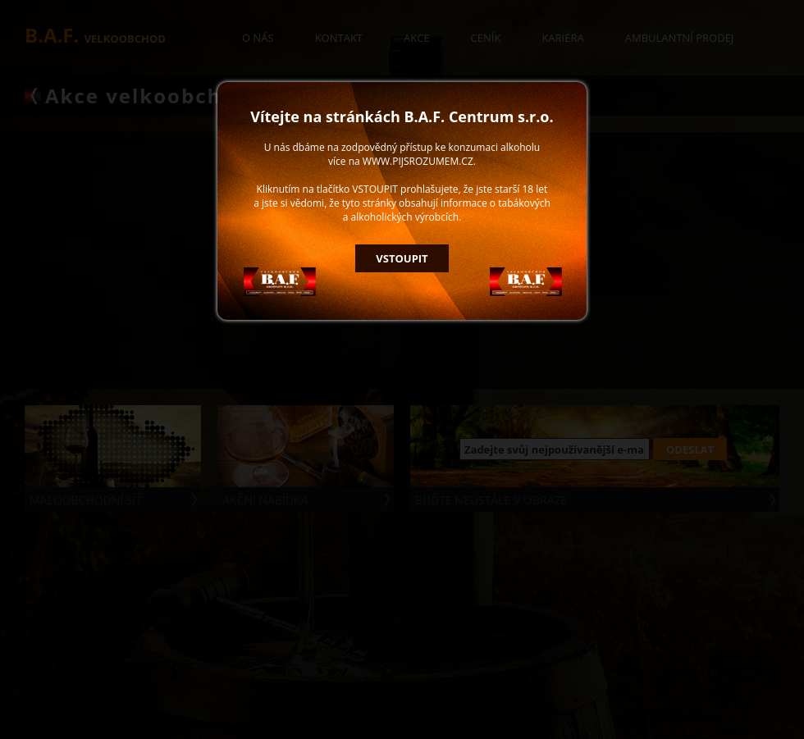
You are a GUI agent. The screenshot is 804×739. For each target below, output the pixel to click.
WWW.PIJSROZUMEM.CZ (418, 161)
